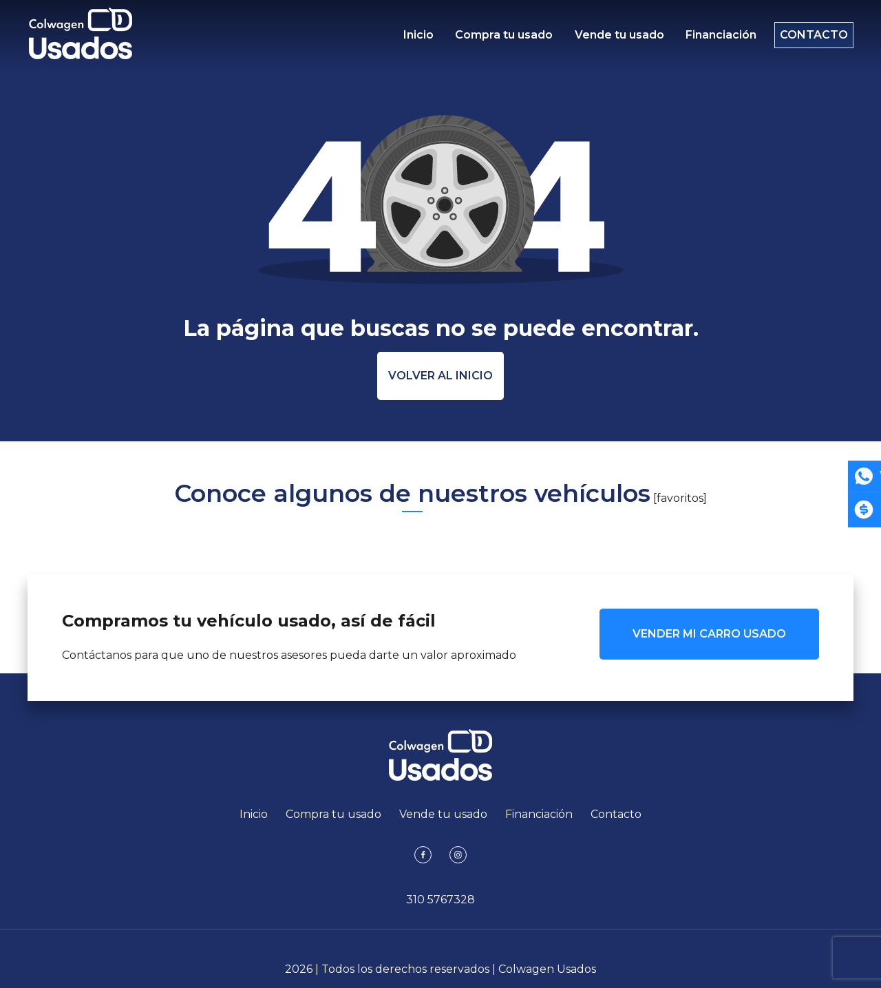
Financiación (711, 38)
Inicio (418, 38)
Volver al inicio (440, 375)
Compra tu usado (501, 38)
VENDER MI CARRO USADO (709, 633)
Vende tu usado (612, 38)
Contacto (807, 38)
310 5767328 (440, 899)
